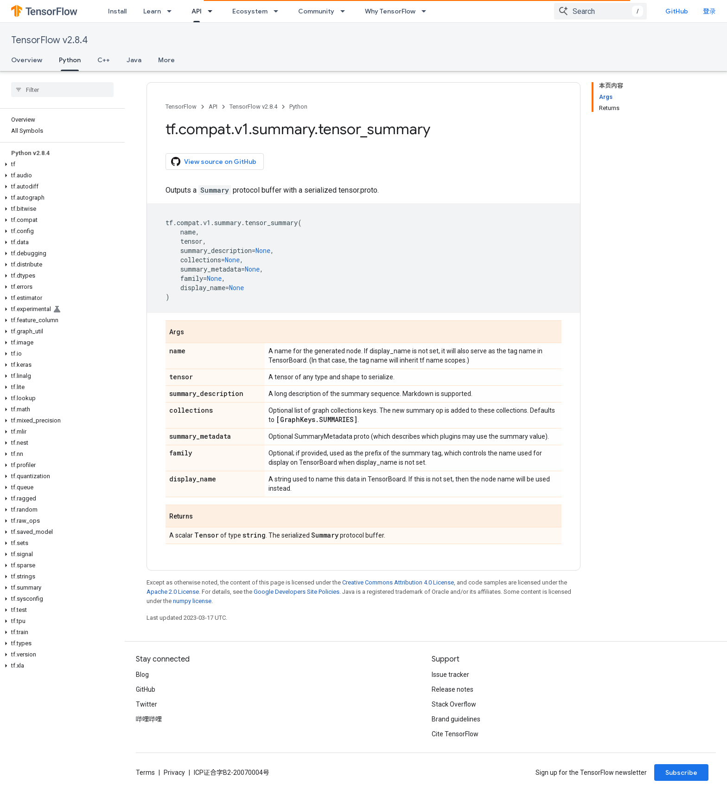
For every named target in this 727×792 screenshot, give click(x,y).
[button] (60, 164)
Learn (152, 11)
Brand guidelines (456, 719)
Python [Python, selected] (70, 60)
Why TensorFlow (390, 11)
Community (316, 11)
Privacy (174, 772)
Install (117, 11)
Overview (26, 60)
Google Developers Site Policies (296, 591)
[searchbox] (62, 89)
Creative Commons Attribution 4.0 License (398, 582)
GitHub (676, 11)
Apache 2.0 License (173, 591)
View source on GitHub (213, 161)
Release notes (452, 689)
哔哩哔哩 (149, 719)
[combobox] (600, 11)
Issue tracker (450, 674)
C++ (103, 60)
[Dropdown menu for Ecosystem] (279, 11)
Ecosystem (250, 11)
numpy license (192, 600)
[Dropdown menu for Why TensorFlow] (426, 11)
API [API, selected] (196, 11)
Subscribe (681, 772)
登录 (709, 11)
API (213, 106)
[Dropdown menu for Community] (345, 11)
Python (298, 106)
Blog (142, 674)
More (166, 60)
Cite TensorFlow (455, 734)
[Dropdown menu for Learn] (172, 11)
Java (134, 60)
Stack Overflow (454, 704)
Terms (145, 772)
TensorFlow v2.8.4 (49, 40)
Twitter (146, 704)
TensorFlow (181, 106)
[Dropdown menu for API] (213, 11)
